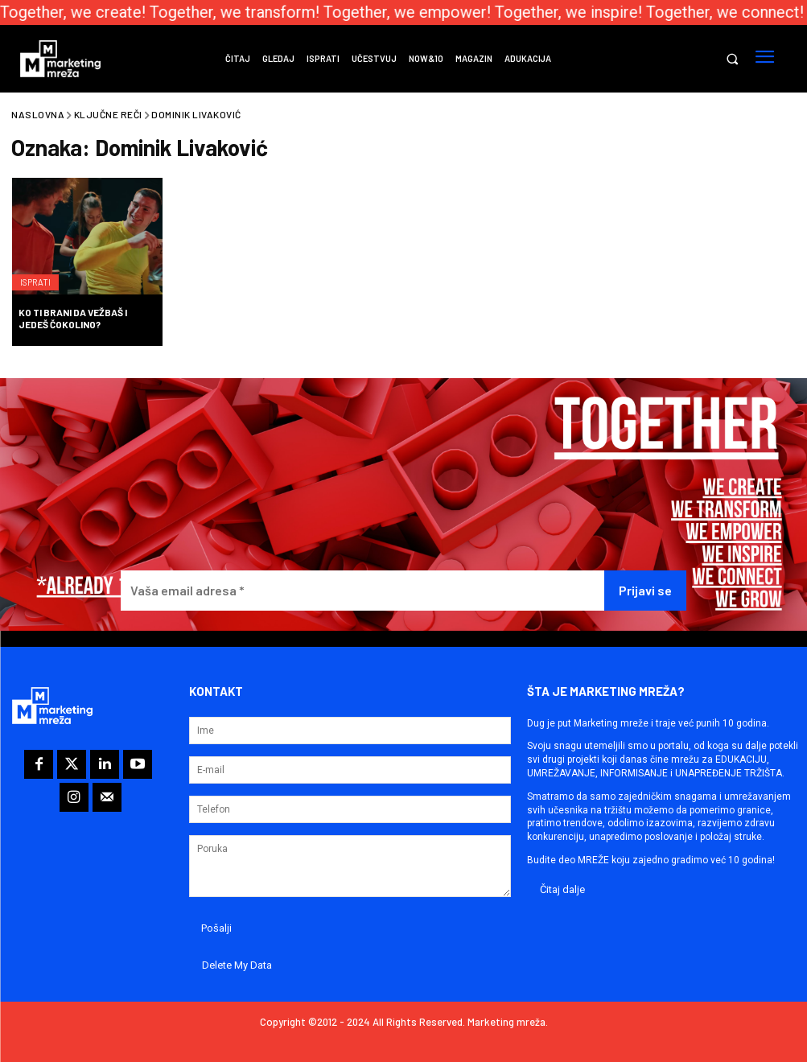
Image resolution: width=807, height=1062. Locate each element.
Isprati (40, 273)
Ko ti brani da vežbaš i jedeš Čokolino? (73, 318)
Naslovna (37, 114)
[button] (731, 59)
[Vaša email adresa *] (362, 590)
